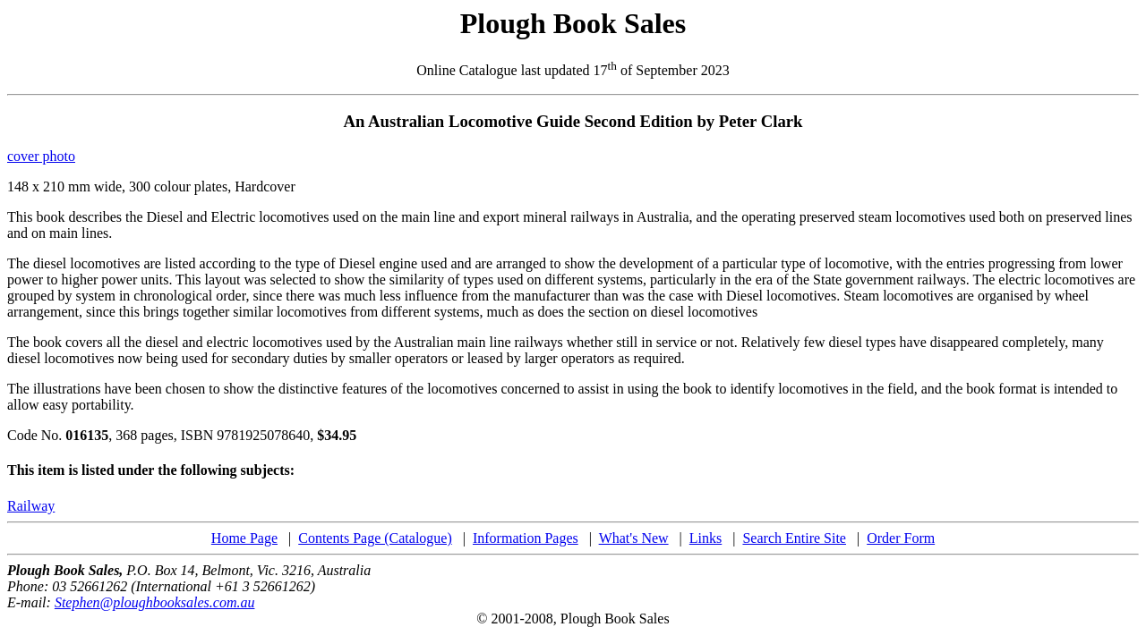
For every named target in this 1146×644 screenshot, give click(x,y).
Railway (31, 505)
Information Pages (525, 538)
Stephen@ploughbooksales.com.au (155, 602)
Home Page (244, 538)
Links (705, 538)
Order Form (901, 538)
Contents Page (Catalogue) (375, 538)
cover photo (41, 156)
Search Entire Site (794, 538)
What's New (634, 538)
